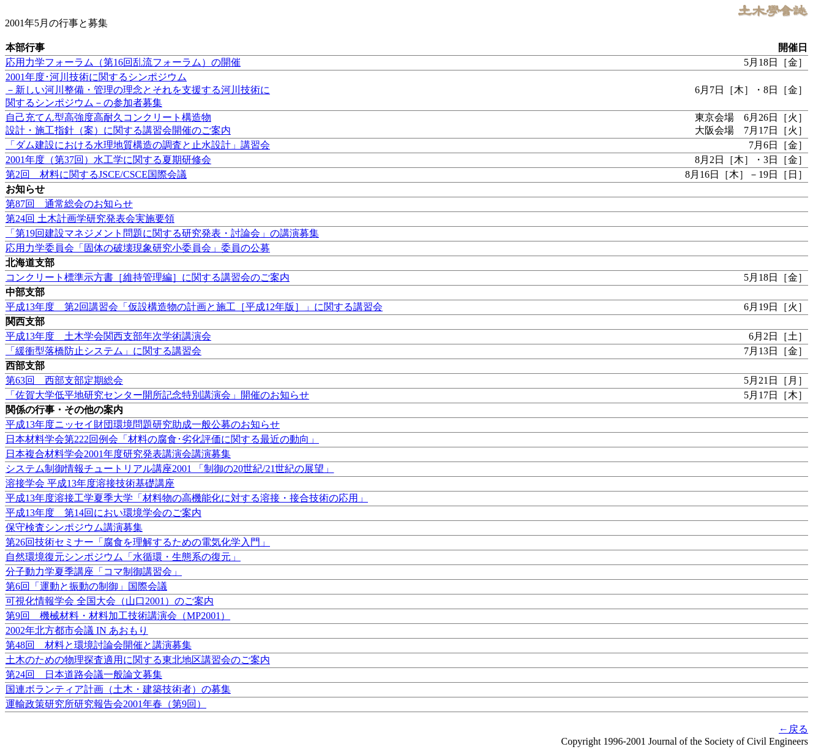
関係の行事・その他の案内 (64, 409)
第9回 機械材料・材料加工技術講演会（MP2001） (118, 615)
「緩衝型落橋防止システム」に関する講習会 (103, 351)
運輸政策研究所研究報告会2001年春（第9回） (106, 704)
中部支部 (25, 292)
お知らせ (25, 189)
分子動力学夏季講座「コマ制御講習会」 (94, 571)
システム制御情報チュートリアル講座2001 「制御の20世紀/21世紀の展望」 (170, 468)
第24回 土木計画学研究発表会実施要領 (90, 218)
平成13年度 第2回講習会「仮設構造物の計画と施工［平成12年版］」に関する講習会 (194, 307)
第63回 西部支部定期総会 (64, 380)
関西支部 (25, 321)
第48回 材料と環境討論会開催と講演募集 (99, 645)
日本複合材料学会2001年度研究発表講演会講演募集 (118, 454)
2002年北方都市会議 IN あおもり (77, 630)
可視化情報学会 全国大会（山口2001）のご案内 (110, 601)
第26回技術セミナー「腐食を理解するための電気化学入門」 (138, 542)
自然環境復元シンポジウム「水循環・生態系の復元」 (123, 557)
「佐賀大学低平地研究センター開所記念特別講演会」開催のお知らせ (157, 395)
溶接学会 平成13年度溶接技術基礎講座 (90, 483)
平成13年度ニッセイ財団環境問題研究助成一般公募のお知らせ (143, 424)
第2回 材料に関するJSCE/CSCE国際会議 (96, 174)
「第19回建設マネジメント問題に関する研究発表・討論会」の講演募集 (162, 233)
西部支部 (25, 365)
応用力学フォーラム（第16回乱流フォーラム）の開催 (123, 62)
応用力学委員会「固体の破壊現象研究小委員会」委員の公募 (138, 248)
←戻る (793, 729)
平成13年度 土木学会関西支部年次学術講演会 (108, 336)
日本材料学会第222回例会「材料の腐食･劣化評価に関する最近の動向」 (162, 439)
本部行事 (25, 47)
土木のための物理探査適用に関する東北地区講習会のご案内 (138, 660)
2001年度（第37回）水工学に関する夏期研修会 (108, 159)
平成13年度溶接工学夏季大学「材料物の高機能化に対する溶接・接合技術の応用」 (187, 498)
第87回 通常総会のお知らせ (69, 204)
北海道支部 (30, 262)
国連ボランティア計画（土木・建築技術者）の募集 (118, 689)
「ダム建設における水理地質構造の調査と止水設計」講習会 (138, 145)
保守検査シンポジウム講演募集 (74, 527)
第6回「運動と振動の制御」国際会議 (86, 586)
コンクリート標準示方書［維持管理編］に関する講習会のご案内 (148, 277)
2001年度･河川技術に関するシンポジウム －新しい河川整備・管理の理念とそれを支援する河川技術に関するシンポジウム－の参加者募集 (138, 90)
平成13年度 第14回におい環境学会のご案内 (103, 512)
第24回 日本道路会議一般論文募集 (84, 674)
